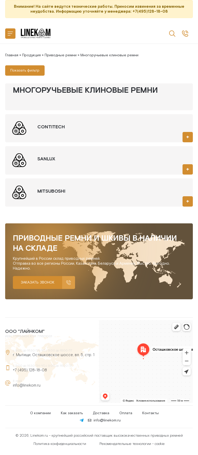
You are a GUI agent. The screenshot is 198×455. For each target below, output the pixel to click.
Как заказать (72, 413)
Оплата (125, 413)
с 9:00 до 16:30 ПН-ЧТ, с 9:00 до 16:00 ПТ (185, 33)
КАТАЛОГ (10, 33)
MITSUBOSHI (51, 191)
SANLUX (46, 159)
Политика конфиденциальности (60, 444)
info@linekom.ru (26, 385)
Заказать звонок (37, 282)
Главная (11, 55)
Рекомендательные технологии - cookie (132, 444)
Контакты (150, 413)
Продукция (31, 55)
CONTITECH (51, 127)
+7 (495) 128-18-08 (30, 370)
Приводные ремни (61, 55)
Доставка (101, 413)
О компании (40, 413)
